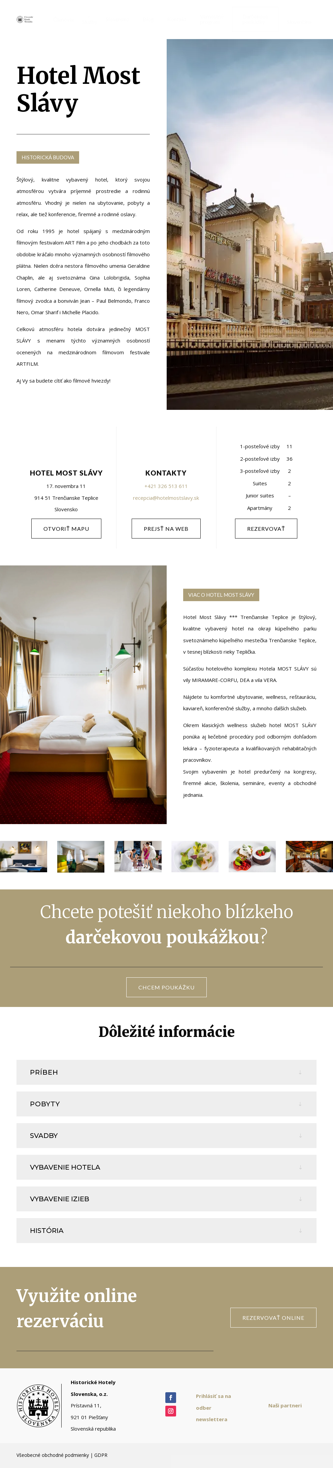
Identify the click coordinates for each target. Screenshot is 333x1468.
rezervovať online (273, 1317)
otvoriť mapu (66, 528)
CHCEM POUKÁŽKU (166, 987)
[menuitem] (61, 19)
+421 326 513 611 (166, 486)
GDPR (100, 1455)
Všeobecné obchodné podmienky (52, 1455)
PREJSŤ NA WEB (166, 528)
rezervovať (266, 528)
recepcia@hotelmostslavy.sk (166, 497)
